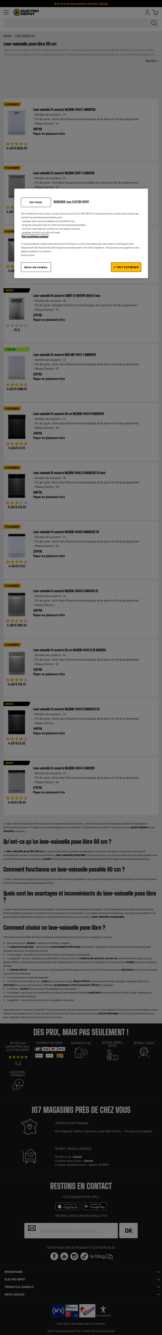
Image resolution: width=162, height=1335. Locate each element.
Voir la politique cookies (35, 236)
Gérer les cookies (35, 267)
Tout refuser (35, 202)
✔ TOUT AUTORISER (126, 267)
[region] (81, 233)
